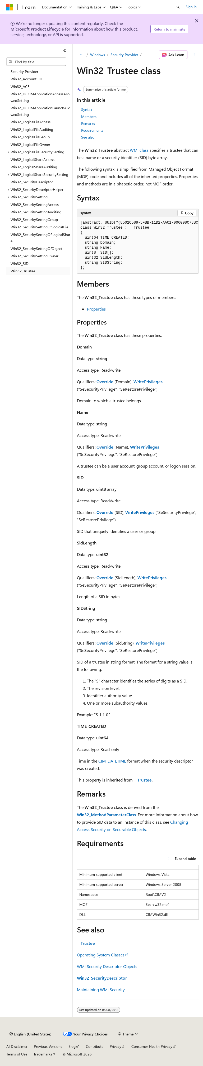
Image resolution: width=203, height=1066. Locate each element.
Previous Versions (48, 1046)
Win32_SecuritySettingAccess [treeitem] (35, 204)
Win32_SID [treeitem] (20, 263)
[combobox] (36, 61)
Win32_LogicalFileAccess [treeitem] (30, 121)
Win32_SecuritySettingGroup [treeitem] (34, 219)
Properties (96, 309)
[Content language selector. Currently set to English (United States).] (30, 1034)
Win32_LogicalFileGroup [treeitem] (30, 136)
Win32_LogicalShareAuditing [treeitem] (34, 166)
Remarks (88, 123)
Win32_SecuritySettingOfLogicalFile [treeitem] (39, 226)
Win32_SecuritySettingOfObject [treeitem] (36, 248)
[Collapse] (64, 50)
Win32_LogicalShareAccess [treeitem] (32, 159)
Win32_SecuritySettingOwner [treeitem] (34, 255)
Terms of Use (16, 1054)
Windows (97, 54)
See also (87, 137)
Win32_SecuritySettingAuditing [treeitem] (36, 211)
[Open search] (178, 7)
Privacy (115, 1046)
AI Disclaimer (16, 1046)
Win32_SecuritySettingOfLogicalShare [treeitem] (40, 238)
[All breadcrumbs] (81, 55)
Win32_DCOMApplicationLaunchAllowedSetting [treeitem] (40, 111)
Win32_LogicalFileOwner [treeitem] (30, 144)
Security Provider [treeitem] (24, 71)
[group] (138, 245)
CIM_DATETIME (112, 761)
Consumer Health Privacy (151, 1046)
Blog (72, 1046)
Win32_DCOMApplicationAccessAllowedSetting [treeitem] (40, 97)
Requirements (92, 130)
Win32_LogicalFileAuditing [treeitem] (32, 129)
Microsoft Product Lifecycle (37, 29)
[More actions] (194, 55)
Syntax (86, 109)
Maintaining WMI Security (101, 989)
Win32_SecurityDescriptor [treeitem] (32, 181)
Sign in (191, 6)
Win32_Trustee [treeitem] (23, 270)
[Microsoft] (9, 7)
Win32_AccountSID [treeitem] (26, 78)
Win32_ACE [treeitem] (20, 86)
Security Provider (124, 54)
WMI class (139, 150)
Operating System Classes (100, 954)
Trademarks (43, 1054)
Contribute (94, 1046)
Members (88, 116)
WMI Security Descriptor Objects (107, 966)
